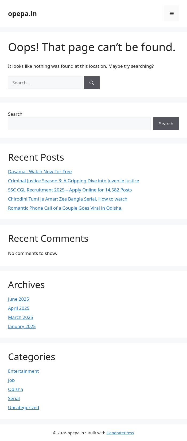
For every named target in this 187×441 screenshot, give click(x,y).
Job (11, 380)
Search (15, 114)
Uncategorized (23, 407)
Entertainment (23, 371)
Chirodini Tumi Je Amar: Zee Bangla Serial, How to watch (67, 199)
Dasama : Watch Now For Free (40, 171)
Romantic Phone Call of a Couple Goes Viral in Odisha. (65, 208)
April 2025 (18, 308)
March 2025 (20, 317)
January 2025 (22, 326)
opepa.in (22, 13)
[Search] (92, 82)
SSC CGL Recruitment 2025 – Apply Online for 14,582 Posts (70, 190)
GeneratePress (120, 432)
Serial (14, 398)
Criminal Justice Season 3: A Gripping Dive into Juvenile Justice (73, 181)
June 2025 (18, 299)
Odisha (15, 389)
